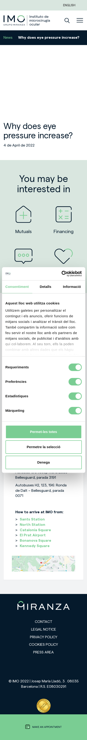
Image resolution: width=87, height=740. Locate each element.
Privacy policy (43, 637)
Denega (43, 462)
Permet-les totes (43, 432)
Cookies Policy (43, 644)
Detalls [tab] (45, 287)
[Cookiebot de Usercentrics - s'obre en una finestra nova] (62, 274)
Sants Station (32, 519)
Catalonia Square (35, 530)
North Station (32, 525)
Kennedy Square (35, 546)
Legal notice (43, 629)
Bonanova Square (35, 540)
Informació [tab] (72, 287)
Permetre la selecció (43, 447)
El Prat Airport (33, 535)
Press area (43, 652)
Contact (43, 622)
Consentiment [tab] (17, 287)
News (8, 37)
